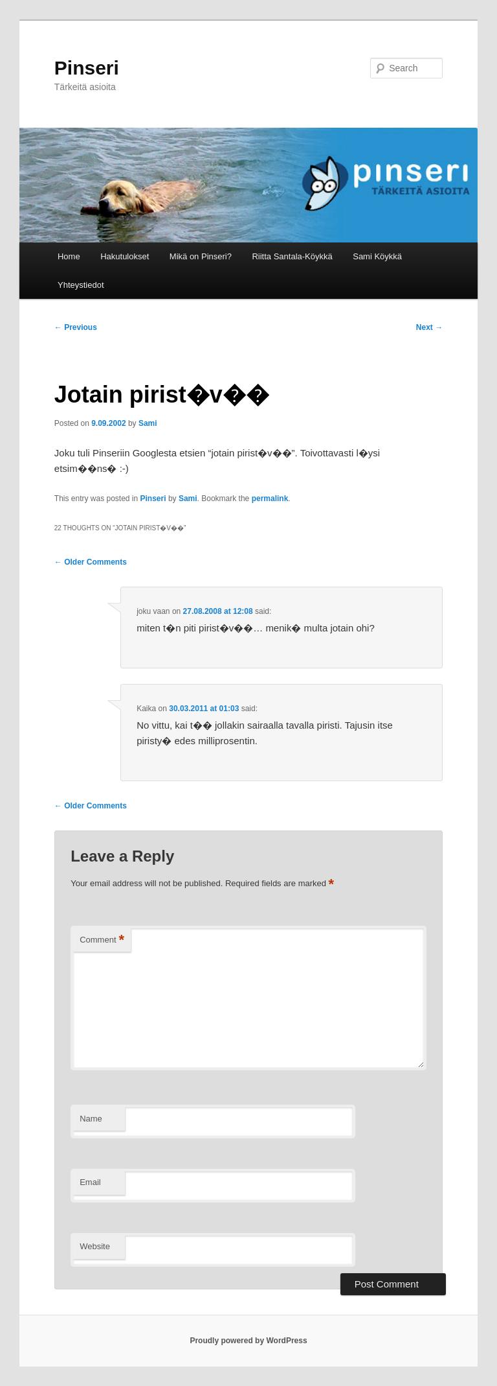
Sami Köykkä (377, 256)
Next (429, 327)
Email (90, 1182)
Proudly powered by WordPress (248, 1340)
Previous (75, 327)
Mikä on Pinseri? (201, 256)
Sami (147, 423)
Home (69, 256)
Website (95, 1246)
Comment (102, 940)
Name (91, 1118)
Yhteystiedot (81, 285)
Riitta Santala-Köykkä (292, 256)
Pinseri (86, 67)
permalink (270, 498)
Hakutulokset (124, 256)
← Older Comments (90, 562)
